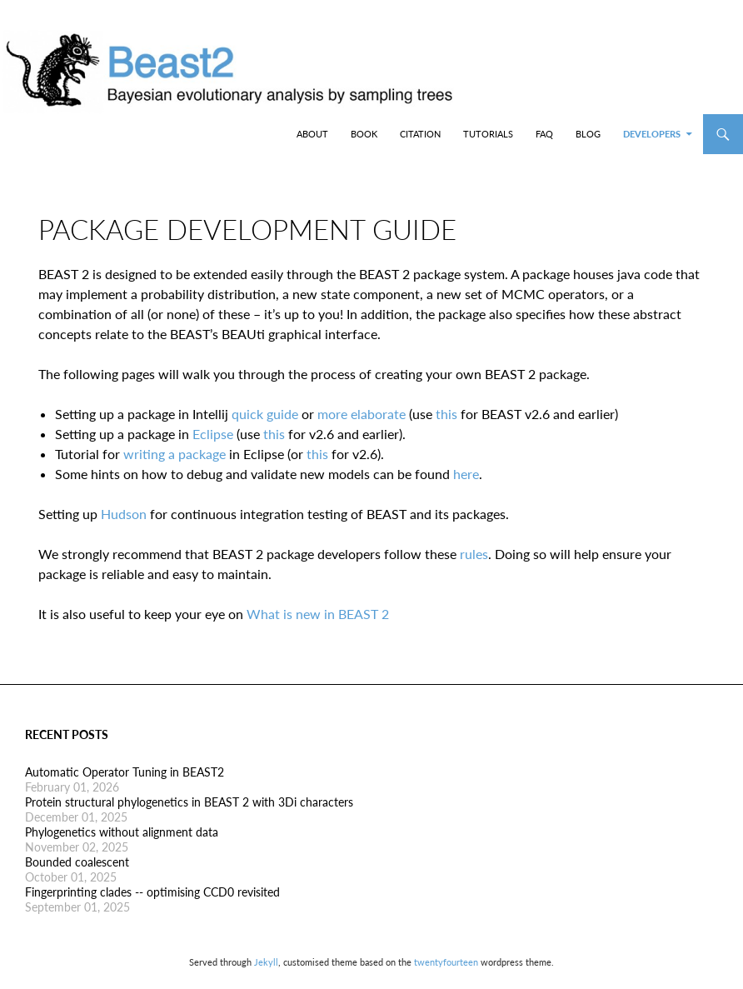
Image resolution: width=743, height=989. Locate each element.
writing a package (174, 454)
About (312, 133)
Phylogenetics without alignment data (121, 832)
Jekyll (266, 962)
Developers (652, 133)
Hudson (124, 514)
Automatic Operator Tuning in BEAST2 (124, 772)
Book (364, 133)
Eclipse (212, 434)
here (466, 474)
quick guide (265, 414)
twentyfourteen (446, 962)
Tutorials (488, 133)
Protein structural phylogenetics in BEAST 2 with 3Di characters (189, 802)
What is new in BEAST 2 (318, 614)
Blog (588, 133)
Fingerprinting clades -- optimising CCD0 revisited (152, 892)
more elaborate (361, 414)
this (446, 414)
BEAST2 (98, 134)
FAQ (544, 133)
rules (474, 554)
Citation (420, 133)
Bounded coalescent (77, 862)
